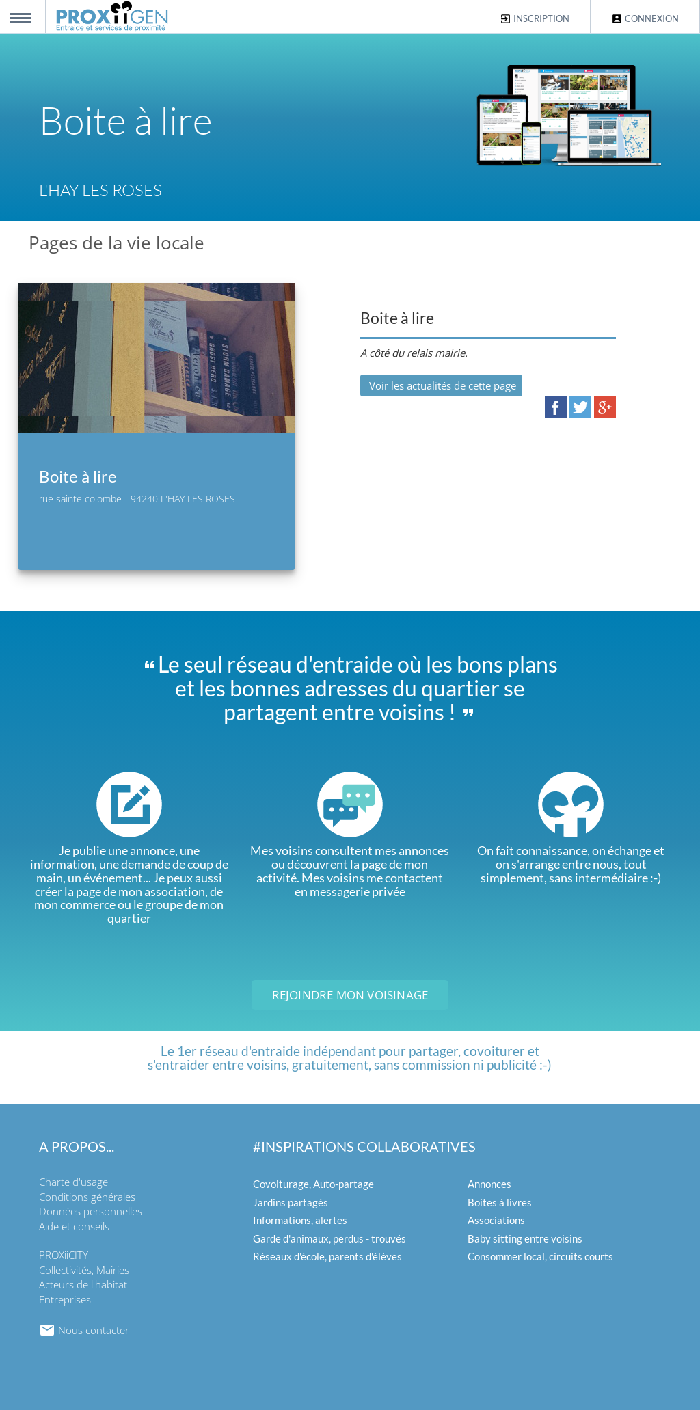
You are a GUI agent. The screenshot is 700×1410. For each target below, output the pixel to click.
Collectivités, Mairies (84, 1270)
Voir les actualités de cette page (441, 385)
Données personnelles (90, 1211)
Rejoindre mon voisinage (350, 995)
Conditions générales (87, 1197)
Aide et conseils (74, 1226)
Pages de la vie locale (116, 242)
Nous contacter (84, 1330)
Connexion (645, 19)
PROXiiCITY (63, 1255)
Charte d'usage (73, 1182)
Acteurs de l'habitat (83, 1284)
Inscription (534, 19)
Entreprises (65, 1299)
